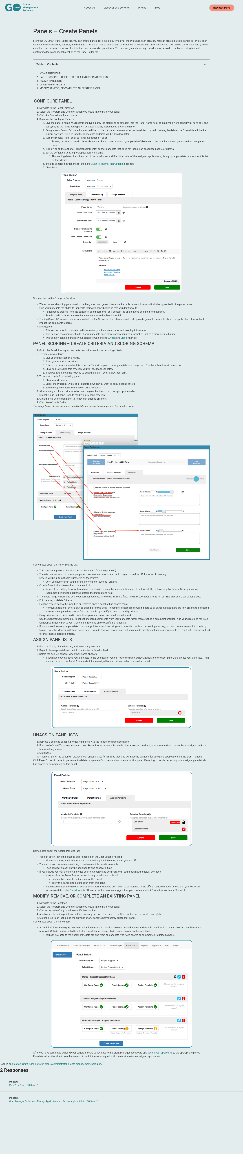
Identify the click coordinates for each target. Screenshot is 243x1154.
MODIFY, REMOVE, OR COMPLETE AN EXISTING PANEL (70, 88)
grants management (79, 1064)
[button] (205, 64)
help (93, 1064)
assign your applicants (160, 1052)
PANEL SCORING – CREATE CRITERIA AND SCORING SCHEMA (74, 77)
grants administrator (56, 1064)
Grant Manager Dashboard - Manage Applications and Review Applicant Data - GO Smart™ (53, 1101)
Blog (157, 7)
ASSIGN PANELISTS (51, 81)
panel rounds (78, 890)
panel (100, 1064)
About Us (89, 7)
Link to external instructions (107, 163)
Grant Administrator (33, 1064)
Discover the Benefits (117, 7)
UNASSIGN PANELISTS (52, 84)
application (15, 1064)
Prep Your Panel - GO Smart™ (23, 1085)
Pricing (142, 7)
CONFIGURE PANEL (51, 73)
